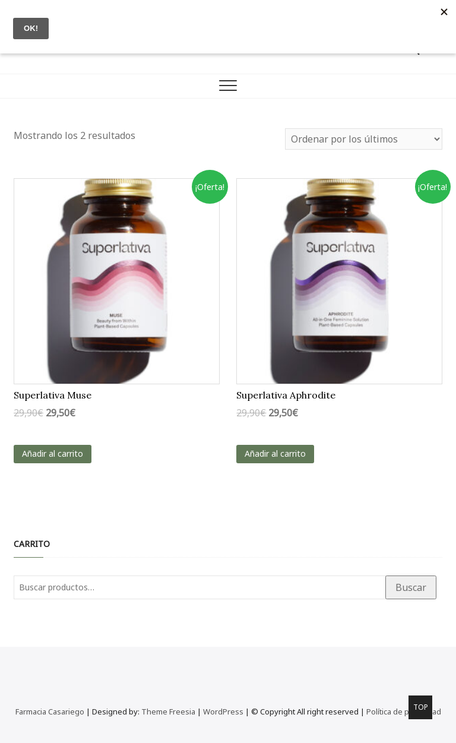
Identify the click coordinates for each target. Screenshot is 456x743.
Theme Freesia (168, 711)
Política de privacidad (403, 711)
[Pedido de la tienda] (363, 139)
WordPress (223, 711)
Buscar (410, 587)
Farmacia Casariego (49, 711)
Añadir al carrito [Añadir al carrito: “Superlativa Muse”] (52, 453)
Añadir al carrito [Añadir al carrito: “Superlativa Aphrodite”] (275, 453)
